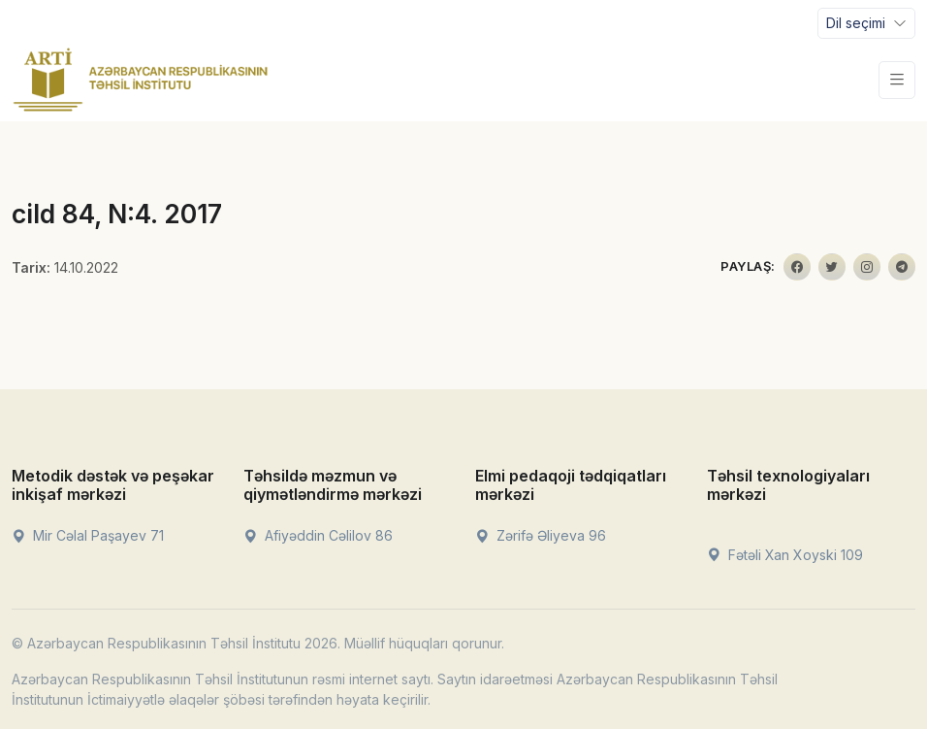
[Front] (141, 80)
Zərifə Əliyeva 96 (540, 535)
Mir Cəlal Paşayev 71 (88, 535)
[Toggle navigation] (866, 23)
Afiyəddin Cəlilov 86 (318, 535)
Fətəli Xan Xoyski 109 (785, 555)
